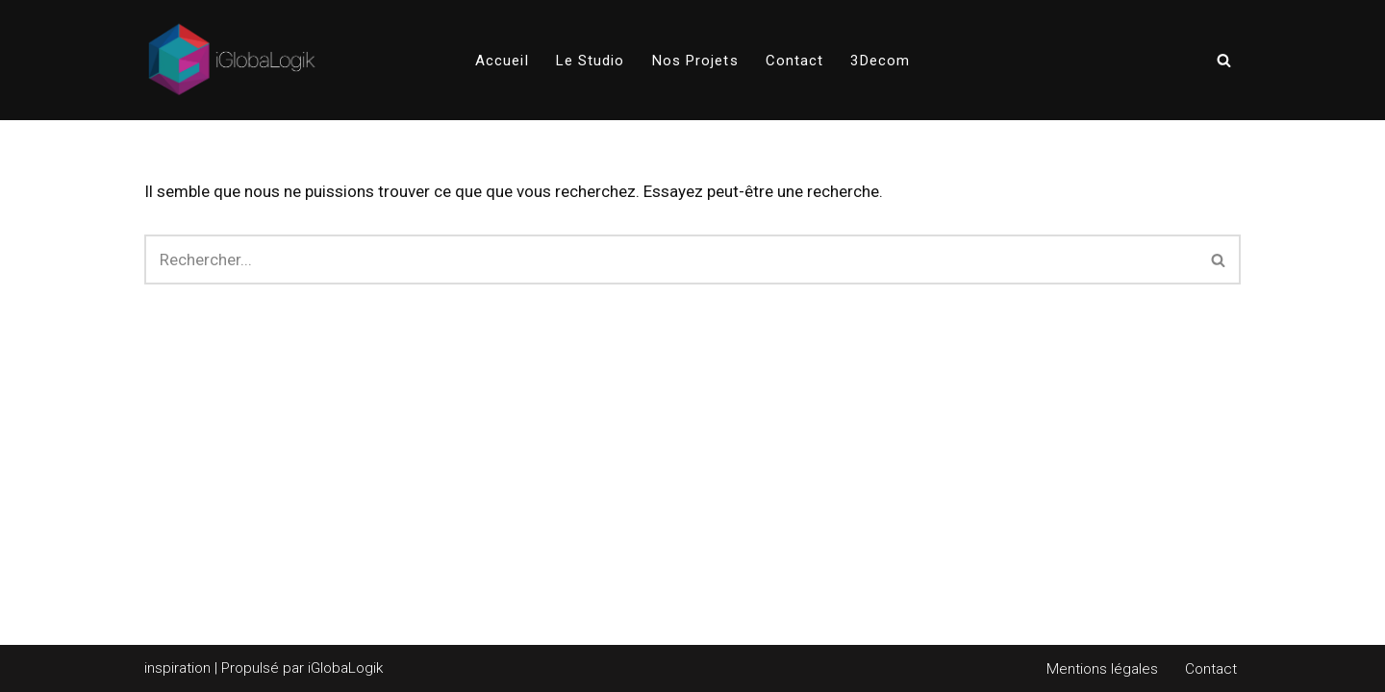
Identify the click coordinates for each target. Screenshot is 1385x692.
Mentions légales (1102, 669)
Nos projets (695, 60)
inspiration (177, 668)
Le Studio (590, 60)
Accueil (502, 60)
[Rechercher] (1224, 60)
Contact (795, 60)
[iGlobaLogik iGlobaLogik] (232, 60)
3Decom (880, 60)
